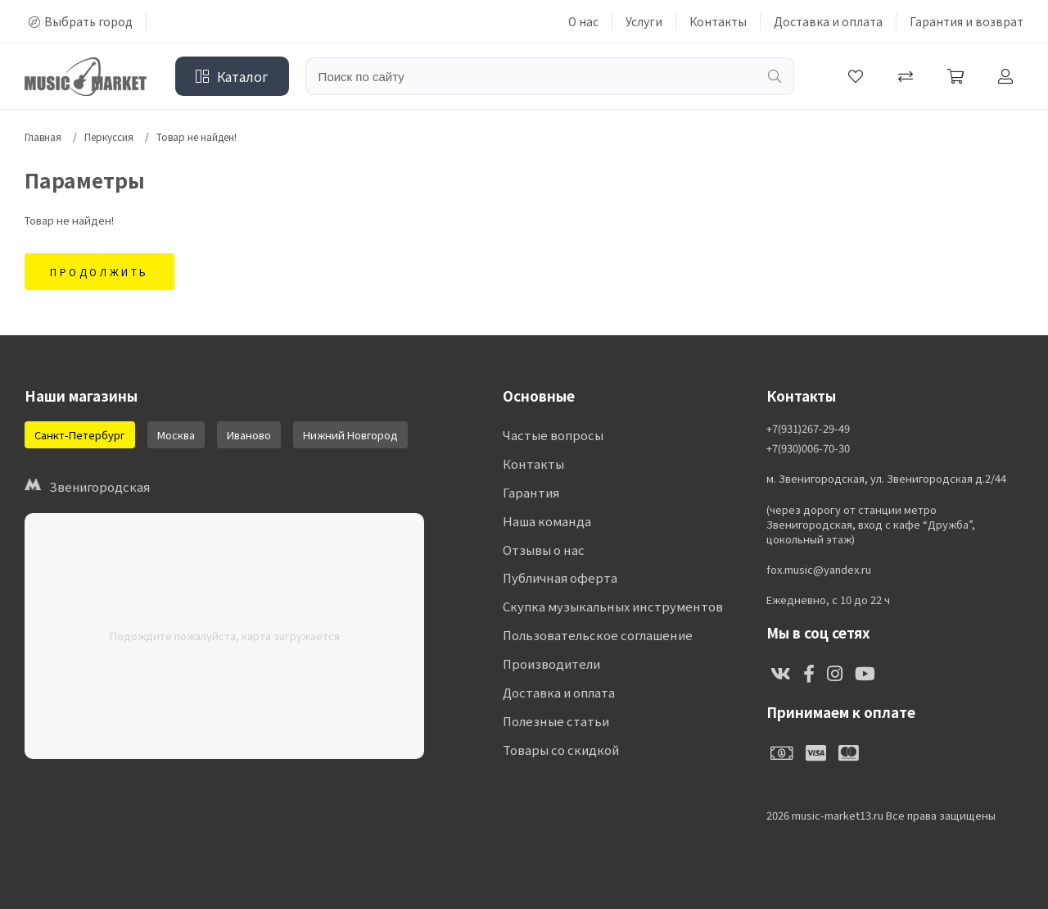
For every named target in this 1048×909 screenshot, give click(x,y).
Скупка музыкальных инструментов (611, 607)
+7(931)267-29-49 (808, 428)
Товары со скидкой (561, 751)
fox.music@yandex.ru (818, 569)
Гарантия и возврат (966, 21)
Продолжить (99, 272)
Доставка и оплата (828, 21)
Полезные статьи (555, 722)
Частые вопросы (553, 435)
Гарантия (530, 493)
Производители (551, 665)
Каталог (232, 76)
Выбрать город (81, 21)
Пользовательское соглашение (597, 636)
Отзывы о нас (543, 550)
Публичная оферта (560, 579)
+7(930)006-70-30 (808, 448)
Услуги (644, 21)
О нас (583, 21)
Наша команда (546, 521)
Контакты (718, 21)
